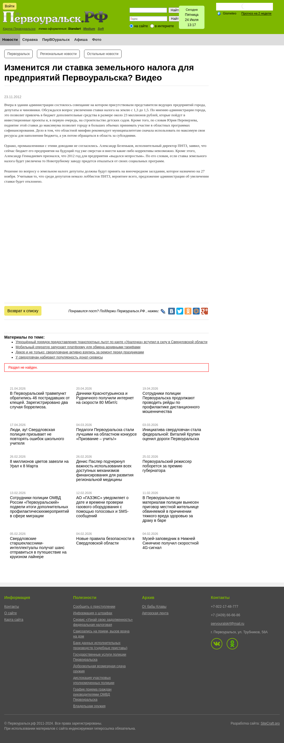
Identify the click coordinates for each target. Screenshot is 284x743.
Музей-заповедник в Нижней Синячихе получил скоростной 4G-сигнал (171, 543)
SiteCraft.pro (270, 723)
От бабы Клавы (154, 607)
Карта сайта (13, 620)
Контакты (11, 607)
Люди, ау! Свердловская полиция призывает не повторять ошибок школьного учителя (37, 436)
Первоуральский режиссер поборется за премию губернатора (167, 466)
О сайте (10, 613)
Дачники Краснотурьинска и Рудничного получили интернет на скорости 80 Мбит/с (105, 398)
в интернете (164, 26)
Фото (96, 39)
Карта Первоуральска (19, 28)
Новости (10, 39)
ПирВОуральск (56, 39)
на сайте (141, 26)
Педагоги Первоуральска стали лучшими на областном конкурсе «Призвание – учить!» (106, 434)
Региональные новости (58, 54)
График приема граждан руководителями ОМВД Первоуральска (92, 694)
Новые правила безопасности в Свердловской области (105, 540)
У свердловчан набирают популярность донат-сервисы (59, 357)
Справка (30, 39)
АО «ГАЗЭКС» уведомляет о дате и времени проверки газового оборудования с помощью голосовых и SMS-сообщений (102, 506)
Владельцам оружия (89, 706)
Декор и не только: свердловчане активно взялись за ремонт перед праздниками (80, 352)
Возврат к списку (22, 311)
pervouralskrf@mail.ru (228, 624)
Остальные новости (102, 54)
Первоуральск (18, 54)
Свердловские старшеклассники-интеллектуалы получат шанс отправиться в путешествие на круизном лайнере (38, 547)
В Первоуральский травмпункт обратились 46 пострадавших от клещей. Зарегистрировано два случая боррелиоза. (40, 400)
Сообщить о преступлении (94, 607)
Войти (9, 6)
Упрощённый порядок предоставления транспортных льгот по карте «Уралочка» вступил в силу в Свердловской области (111, 342)
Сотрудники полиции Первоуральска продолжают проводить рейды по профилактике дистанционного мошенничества (171, 402)
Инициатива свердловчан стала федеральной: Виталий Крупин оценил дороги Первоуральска (172, 434)
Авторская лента (155, 613)
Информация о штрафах (92, 613)
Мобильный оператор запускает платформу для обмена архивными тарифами (78, 347)
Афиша (80, 39)
